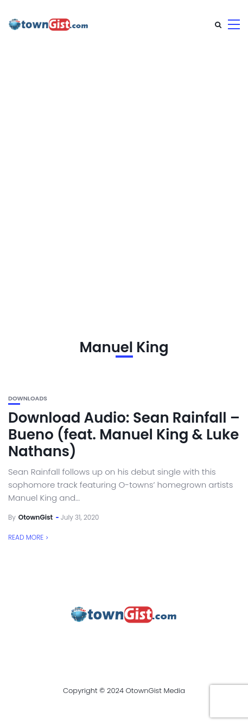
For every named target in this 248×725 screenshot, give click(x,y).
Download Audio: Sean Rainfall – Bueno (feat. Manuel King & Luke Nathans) (124, 434)
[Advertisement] (124, 178)
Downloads (27, 399)
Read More (25, 537)
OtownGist (35, 517)
